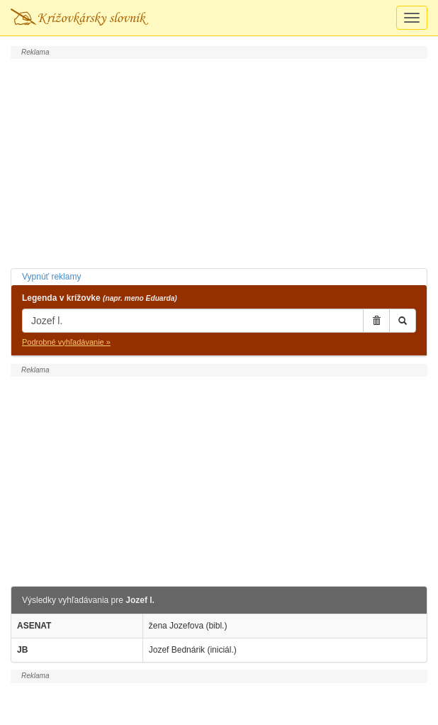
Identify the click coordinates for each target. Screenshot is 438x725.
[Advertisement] (219, 161)
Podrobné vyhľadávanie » (66, 342)
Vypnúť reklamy (51, 277)
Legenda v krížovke (99, 298)
